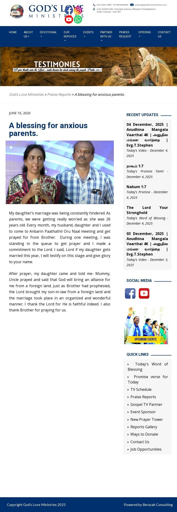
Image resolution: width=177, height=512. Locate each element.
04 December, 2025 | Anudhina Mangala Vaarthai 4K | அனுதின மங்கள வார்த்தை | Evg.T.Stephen (147, 135)
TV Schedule (141, 389)
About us (28, 34)
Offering (144, 32)
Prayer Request (125, 34)
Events (88, 32)
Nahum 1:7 (136, 186)
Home (14, 32)
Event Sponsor (143, 411)
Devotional (48, 32)
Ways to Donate (144, 434)
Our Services (70, 34)
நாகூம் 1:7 (135, 166)
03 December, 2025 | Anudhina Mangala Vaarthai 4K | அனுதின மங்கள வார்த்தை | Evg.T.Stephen (147, 244)
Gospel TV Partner (146, 404)
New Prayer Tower (146, 419)
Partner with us (106, 34)
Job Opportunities (146, 449)
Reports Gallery (143, 426)
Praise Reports (143, 396)
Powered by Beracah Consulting (148, 505)
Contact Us (164, 34)
